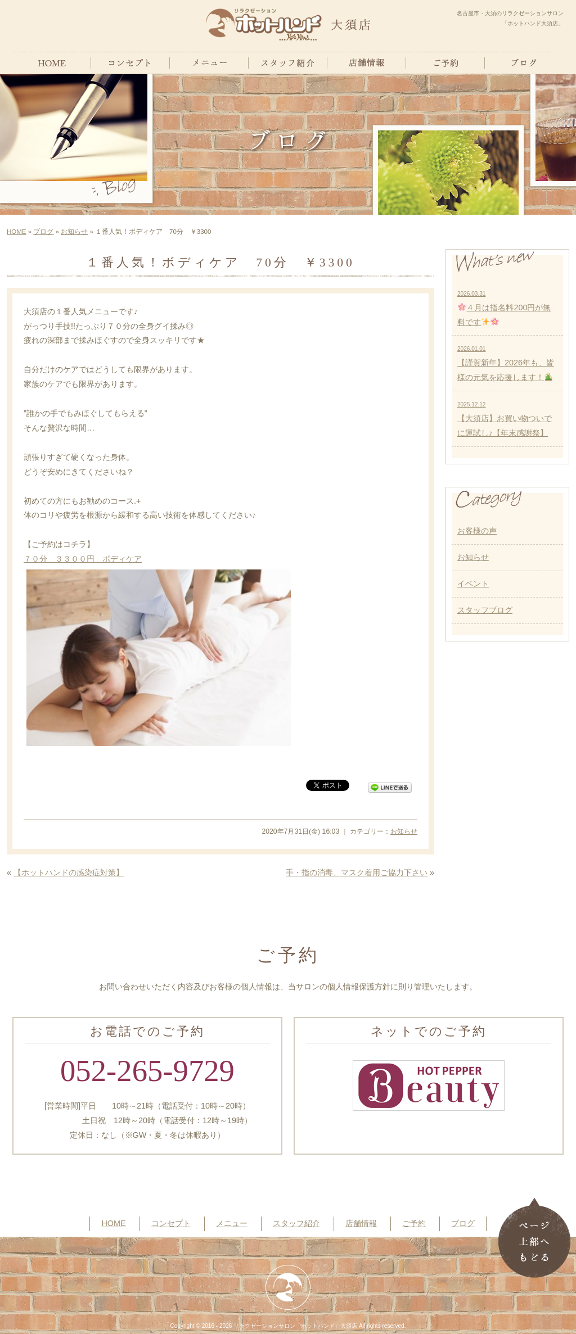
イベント (473, 583)
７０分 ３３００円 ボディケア (83, 558)
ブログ (43, 231)
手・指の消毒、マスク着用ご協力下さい (357, 872)
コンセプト (171, 1223)
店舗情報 (361, 1223)
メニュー (232, 1223)
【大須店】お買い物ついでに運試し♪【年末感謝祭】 (504, 419)
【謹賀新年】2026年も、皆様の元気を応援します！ (505, 364)
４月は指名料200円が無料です (504, 309)
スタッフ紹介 (296, 1223)
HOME (16, 231)
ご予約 (414, 1223)
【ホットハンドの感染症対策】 (69, 872)
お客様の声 (477, 530)
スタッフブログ (484, 609)
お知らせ (74, 231)
